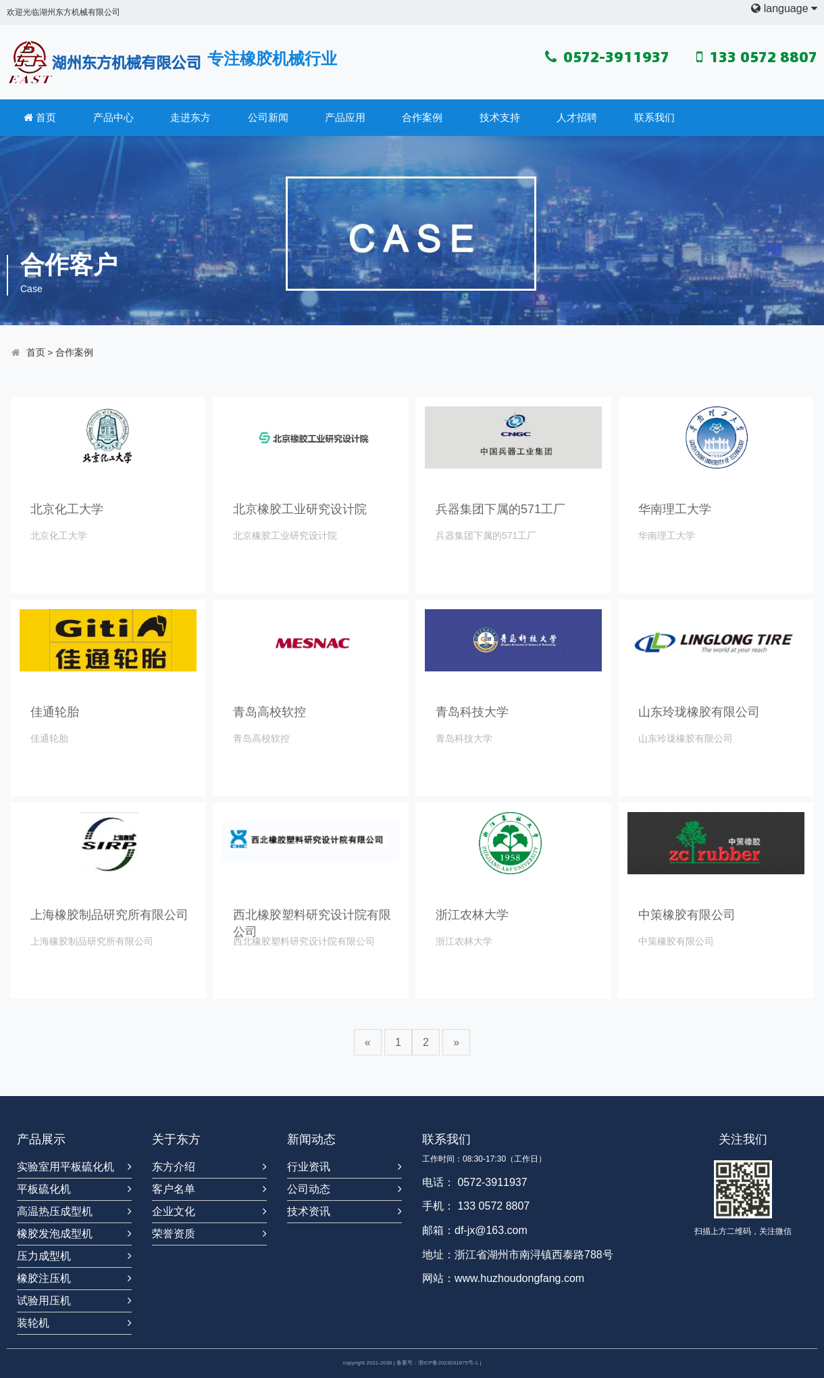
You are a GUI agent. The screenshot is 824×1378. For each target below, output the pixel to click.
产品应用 (345, 117)
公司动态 (308, 1189)
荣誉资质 (173, 1233)
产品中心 (113, 117)
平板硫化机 (44, 1189)
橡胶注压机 (44, 1278)
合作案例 (422, 117)
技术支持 (500, 117)
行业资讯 (308, 1166)
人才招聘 (577, 117)
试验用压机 (44, 1300)
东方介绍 (173, 1166)
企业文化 (173, 1211)
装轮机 (33, 1323)
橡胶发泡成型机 (55, 1233)
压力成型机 (44, 1256)
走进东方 (190, 117)
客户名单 (173, 1189)
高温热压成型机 (55, 1211)
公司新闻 (268, 117)
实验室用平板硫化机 (65, 1166)
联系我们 (654, 117)
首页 (40, 118)
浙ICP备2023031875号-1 (448, 1363)
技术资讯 (308, 1211)
